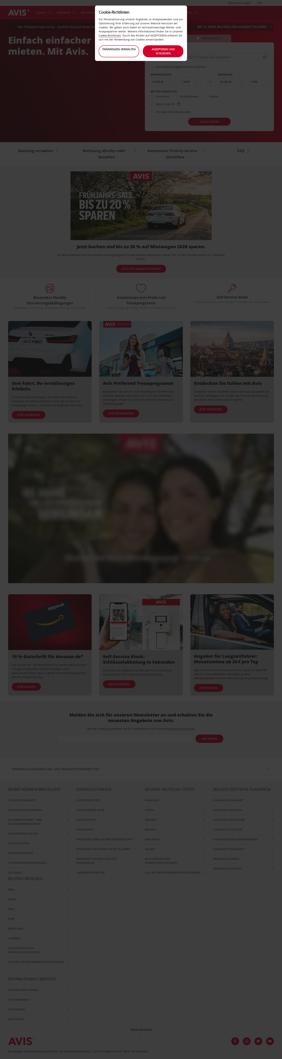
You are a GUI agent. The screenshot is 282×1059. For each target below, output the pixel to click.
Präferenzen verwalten (119, 49)
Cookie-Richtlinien (110, 35)
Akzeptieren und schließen (163, 51)
